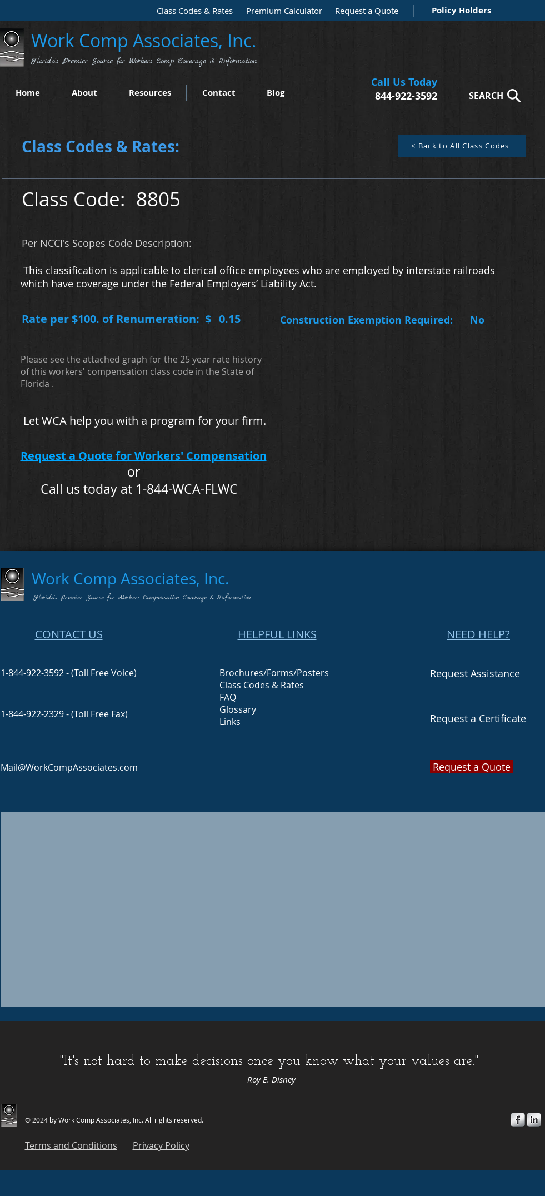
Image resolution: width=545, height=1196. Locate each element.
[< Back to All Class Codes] (462, 146)
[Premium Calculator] (280, 11)
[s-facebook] (518, 1120)
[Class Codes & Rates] (191, 11)
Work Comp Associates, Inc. (146, 40)
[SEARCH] (491, 95)
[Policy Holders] (459, 10)
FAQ (227, 697)
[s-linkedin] (534, 1120)
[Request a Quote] (363, 11)
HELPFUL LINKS (277, 634)
